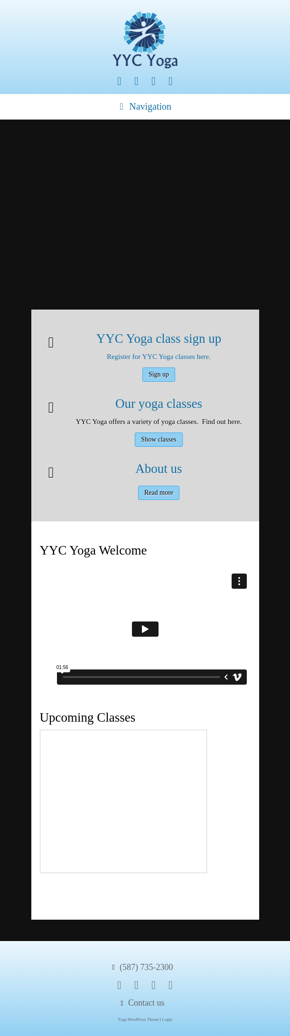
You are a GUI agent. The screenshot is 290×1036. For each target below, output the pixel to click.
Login (167, 1019)
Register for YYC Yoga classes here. (159, 356)
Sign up (159, 374)
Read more (158, 492)
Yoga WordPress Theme (138, 1019)
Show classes (158, 439)
